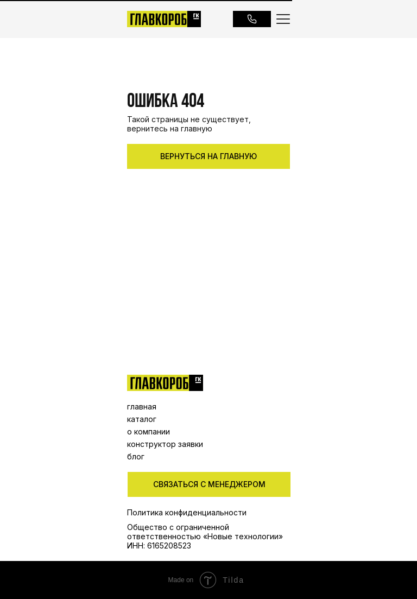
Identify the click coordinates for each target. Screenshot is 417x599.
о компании (148, 431)
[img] (165, 383)
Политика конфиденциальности (187, 512)
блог (135, 456)
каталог (141, 419)
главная (141, 406)
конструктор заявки (165, 444)
